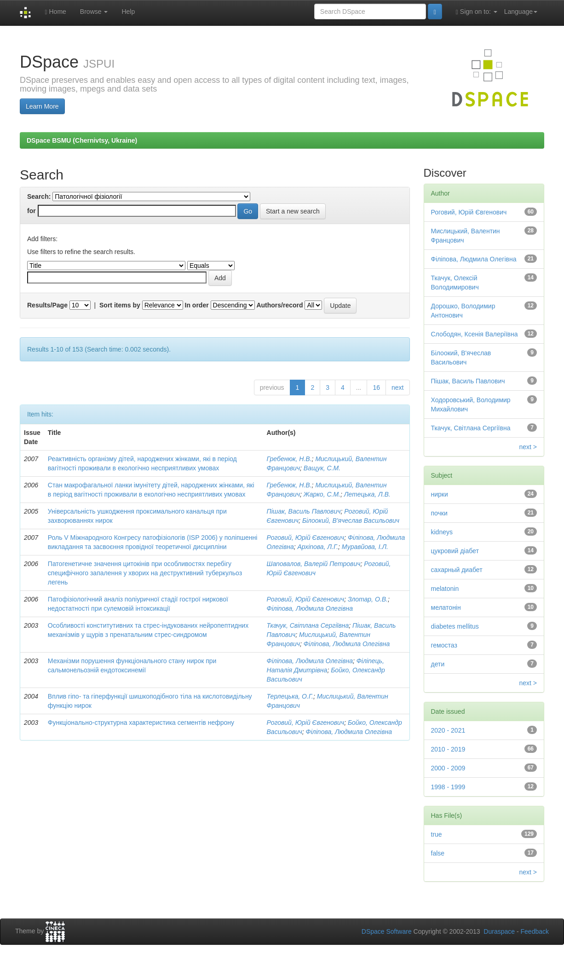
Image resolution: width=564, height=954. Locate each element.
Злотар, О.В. (368, 599)
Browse (94, 11)
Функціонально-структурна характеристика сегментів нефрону (141, 722)
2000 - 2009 (448, 768)
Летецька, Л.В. (367, 494)
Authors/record (279, 305)
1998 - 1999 (448, 787)
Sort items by (119, 305)
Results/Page (47, 305)
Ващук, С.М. (322, 468)
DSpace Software (387, 931)
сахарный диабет (457, 569)
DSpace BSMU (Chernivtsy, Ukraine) (82, 140)
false (438, 853)
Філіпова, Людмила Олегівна (310, 608)
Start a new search (293, 211)
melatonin (445, 588)
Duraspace (499, 931)
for (31, 210)
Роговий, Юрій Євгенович (306, 537)
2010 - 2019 (448, 749)
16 (376, 387)
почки (439, 513)
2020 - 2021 (448, 730)
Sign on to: (476, 12)
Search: (39, 196)
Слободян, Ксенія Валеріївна (474, 334)
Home (55, 12)
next (397, 387)
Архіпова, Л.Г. (318, 546)
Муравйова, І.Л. (365, 546)
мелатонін (446, 607)
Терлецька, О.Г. (290, 696)
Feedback (535, 931)
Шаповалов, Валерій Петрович (314, 563)
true (436, 834)
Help (128, 11)
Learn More (42, 106)
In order (197, 305)
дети (438, 664)
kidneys (442, 532)
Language (520, 11)
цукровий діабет (455, 551)
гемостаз (444, 645)
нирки (439, 494)
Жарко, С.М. (322, 494)
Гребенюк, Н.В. (289, 459)
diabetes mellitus (455, 626)
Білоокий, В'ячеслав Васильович (350, 520)
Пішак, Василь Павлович (304, 511)
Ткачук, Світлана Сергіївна (308, 625)
